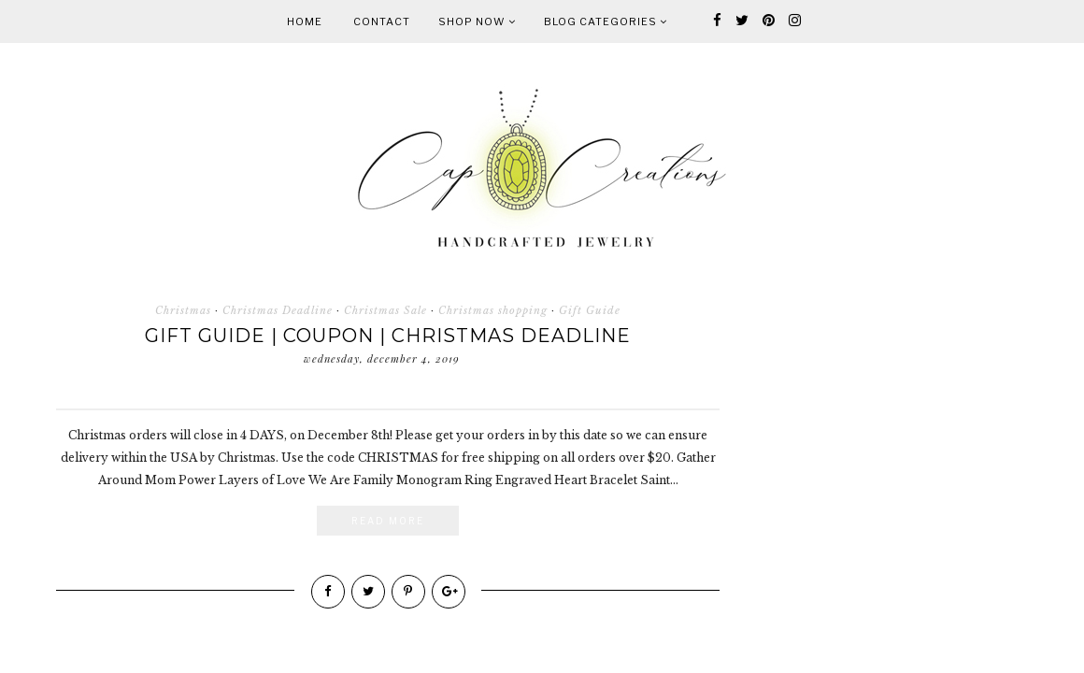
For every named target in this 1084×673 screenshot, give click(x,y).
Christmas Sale (385, 310)
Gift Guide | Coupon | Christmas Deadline (388, 335)
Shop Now (477, 21)
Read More (387, 520)
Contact (381, 21)
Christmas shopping (493, 310)
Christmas (183, 310)
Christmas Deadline (277, 310)
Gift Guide (589, 310)
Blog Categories (605, 21)
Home (304, 21)
